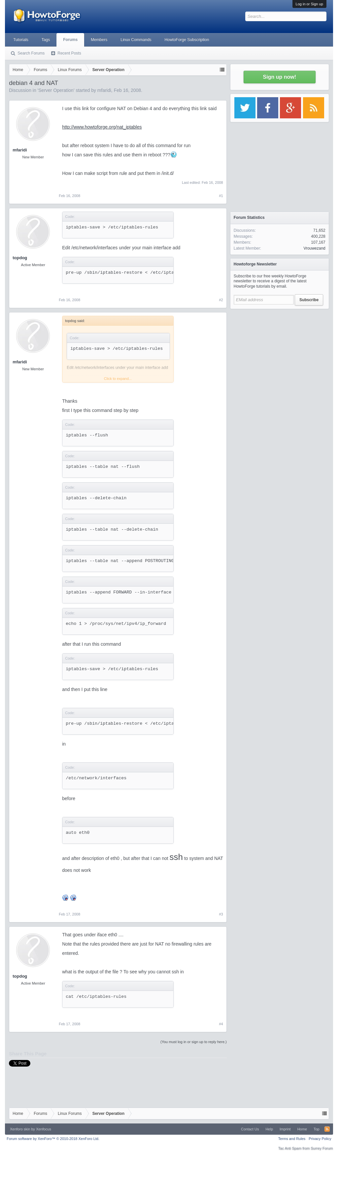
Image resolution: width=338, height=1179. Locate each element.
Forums (70, 39)
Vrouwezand (314, 248)
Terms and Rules (292, 1139)
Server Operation (56, 90)
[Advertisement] (279, 353)
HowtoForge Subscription (187, 39)
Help (269, 1129)
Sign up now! (279, 77)
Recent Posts (69, 53)
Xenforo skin (20, 1129)
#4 (221, 1024)
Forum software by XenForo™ (53, 1139)
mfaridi (104, 90)
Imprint (285, 1129)
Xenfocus (43, 1129)
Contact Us (250, 1129)
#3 (221, 914)
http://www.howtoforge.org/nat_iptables (102, 127)
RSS (327, 1129)
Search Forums (31, 53)
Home (302, 1129)
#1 (221, 196)
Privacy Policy (320, 1139)
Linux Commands (135, 39)
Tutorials (20, 39)
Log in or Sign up (309, 4)
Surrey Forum (322, 1148)
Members (99, 39)
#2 (221, 300)
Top (317, 1129)
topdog (20, 257)
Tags (46, 39)
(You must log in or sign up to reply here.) (193, 1042)
